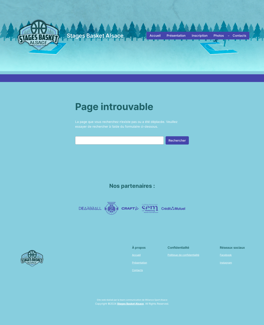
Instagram (226, 262)
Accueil (136, 254)
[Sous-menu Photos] (229, 35)
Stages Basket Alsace (95, 35)
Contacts (137, 270)
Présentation (139, 262)
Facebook (226, 254)
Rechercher (177, 140)
